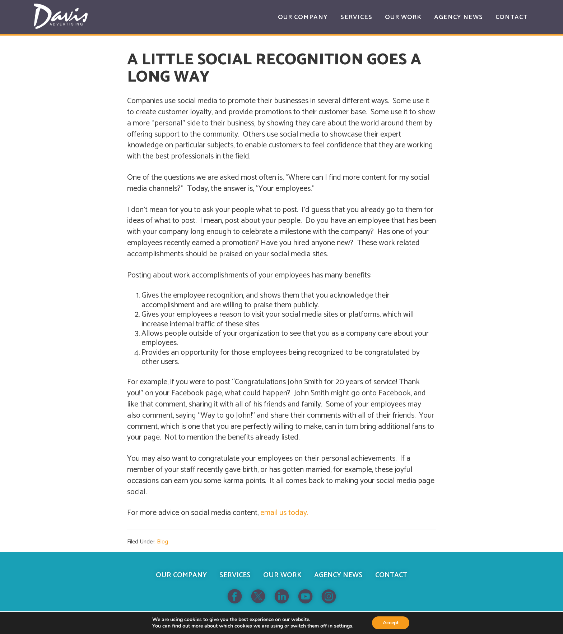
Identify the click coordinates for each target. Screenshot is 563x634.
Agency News (338, 575)
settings (343, 626)
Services (235, 575)
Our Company (181, 575)
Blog (162, 542)
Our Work (282, 575)
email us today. (284, 512)
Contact (391, 575)
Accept (391, 622)
